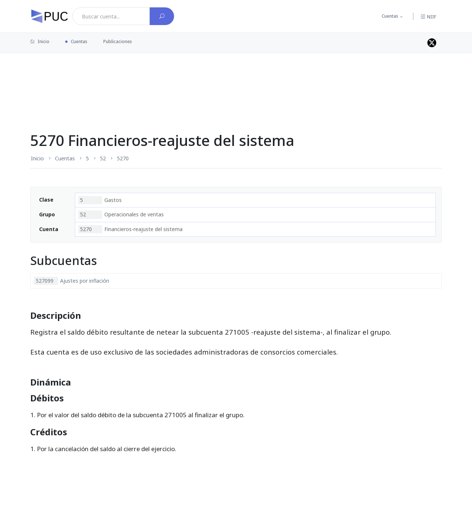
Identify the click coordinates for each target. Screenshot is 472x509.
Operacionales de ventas (121, 214)
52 (103, 158)
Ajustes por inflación (71, 281)
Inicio (39, 41)
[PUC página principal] (49, 16)
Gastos (100, 200)
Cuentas (390, 16)
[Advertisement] (236, 77)
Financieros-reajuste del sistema (130, 229)
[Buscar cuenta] (162, 16)
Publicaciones (117, 41)
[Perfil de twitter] (431, 42)
